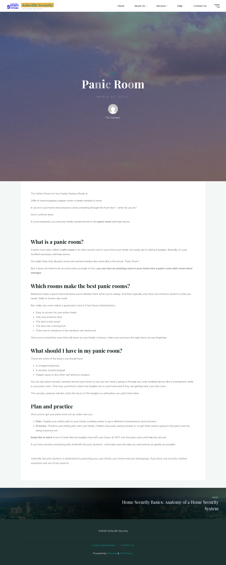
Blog (112, 72)
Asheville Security (37, 5)
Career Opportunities (104, 545)
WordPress (126, 553)
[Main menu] (217, 6)
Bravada (112, 553)
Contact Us (127, 545)
